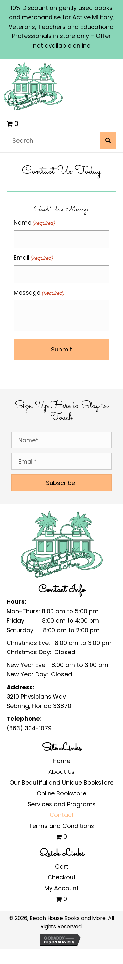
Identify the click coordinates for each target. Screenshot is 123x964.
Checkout (62, 877)
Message (39, 293)
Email (33, 257)
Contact (62, 815)
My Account (61, 888)
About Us (61, 772)
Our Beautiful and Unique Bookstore (61, 782)
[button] (61, 482)
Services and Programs (62, 804)
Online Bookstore (61, 793)
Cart (61, 866)
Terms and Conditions (61, 826)
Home (61, 761)
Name (34, 222)
